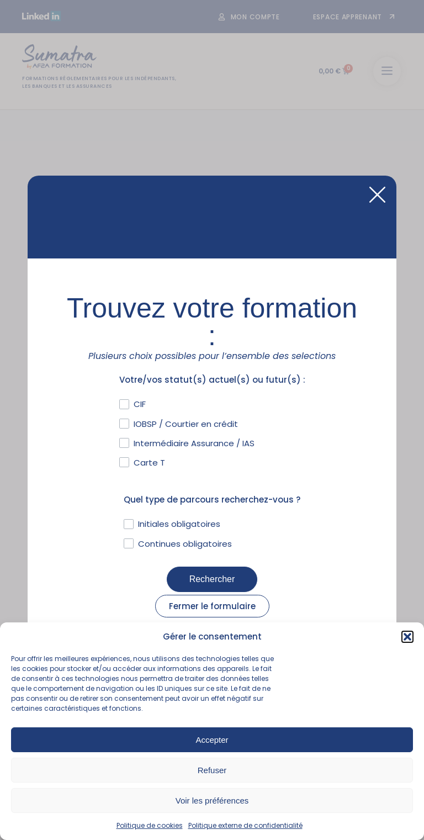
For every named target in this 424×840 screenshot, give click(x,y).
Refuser (212, 770)
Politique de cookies (149, 825)
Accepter (211, 739)
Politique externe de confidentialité (245, 825)
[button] (407, 636)
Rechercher (212, 579)
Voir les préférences (212, 800)
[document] (212, 420)
